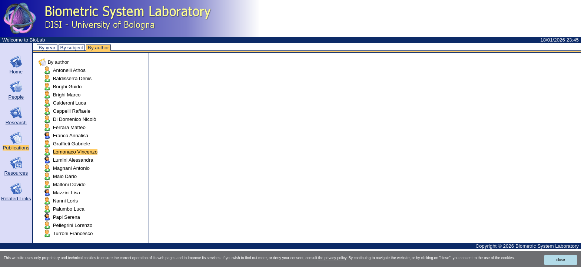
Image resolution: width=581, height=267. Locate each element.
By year (47, 47)
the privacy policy (332, 258)
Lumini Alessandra (73, 160)
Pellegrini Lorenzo (73, 225)
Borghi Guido (67, 86)
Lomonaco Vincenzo (75, 152)
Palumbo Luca (68, 209)
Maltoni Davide (69, 184)
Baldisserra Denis (72, 78)
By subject (71, 47)
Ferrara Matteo (69, 127)
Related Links (16, 198)
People (16, 97)
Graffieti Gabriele (71, 143)
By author (98, 47)
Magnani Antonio (71, 168)
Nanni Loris (65, 201)
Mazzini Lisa (66, 192)
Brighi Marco (67, 95)
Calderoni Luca (69, 103)
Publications (16, 148)
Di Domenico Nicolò (74, 119)
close (560, 260)
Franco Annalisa (71, 135)
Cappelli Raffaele (71, 111)
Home (16, 72)
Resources (16, 173)
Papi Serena (66, 217)
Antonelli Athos (69, 70)
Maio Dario (65, 176)
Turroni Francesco (73, 233)
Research (16, 122)
